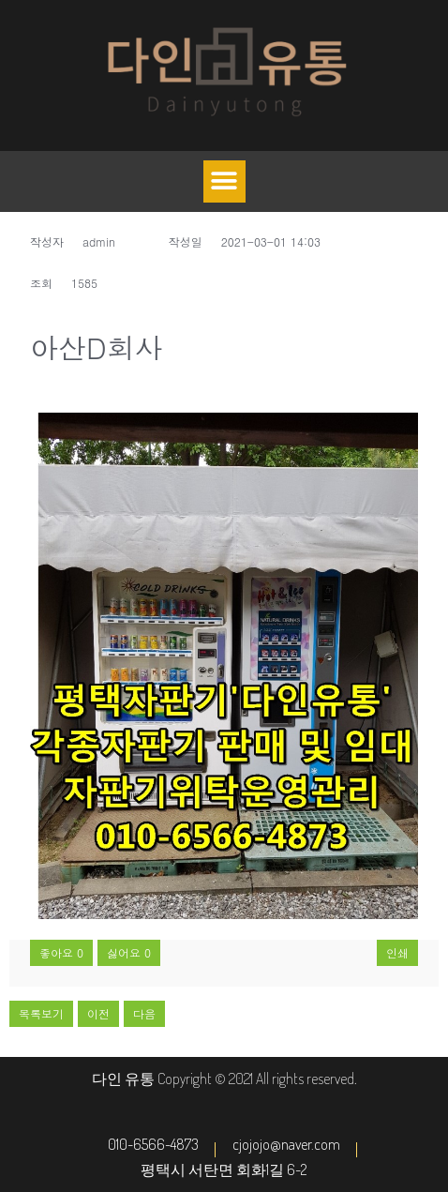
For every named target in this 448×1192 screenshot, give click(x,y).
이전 (98, 1013)
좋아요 (61, 952)
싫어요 (129, 952)
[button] (224, 181)
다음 (144, 1013)
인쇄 (397, 952)
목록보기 (41, 1013)
